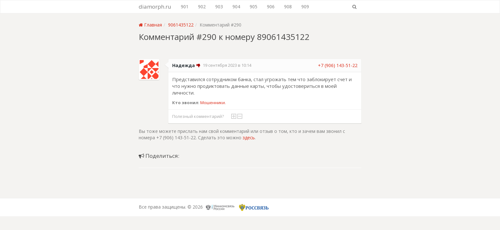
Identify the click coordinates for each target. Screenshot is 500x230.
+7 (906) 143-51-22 (337, 65)
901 (184, 7)
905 (253, 7)
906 (271, 7)
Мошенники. (213, 102)
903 (219, 7)
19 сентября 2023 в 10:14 (227, 65)
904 (236, 7)
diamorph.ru (155, 6)
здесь (249, 137)
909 (305, 7)
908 (288, 7)
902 (202, 7)
